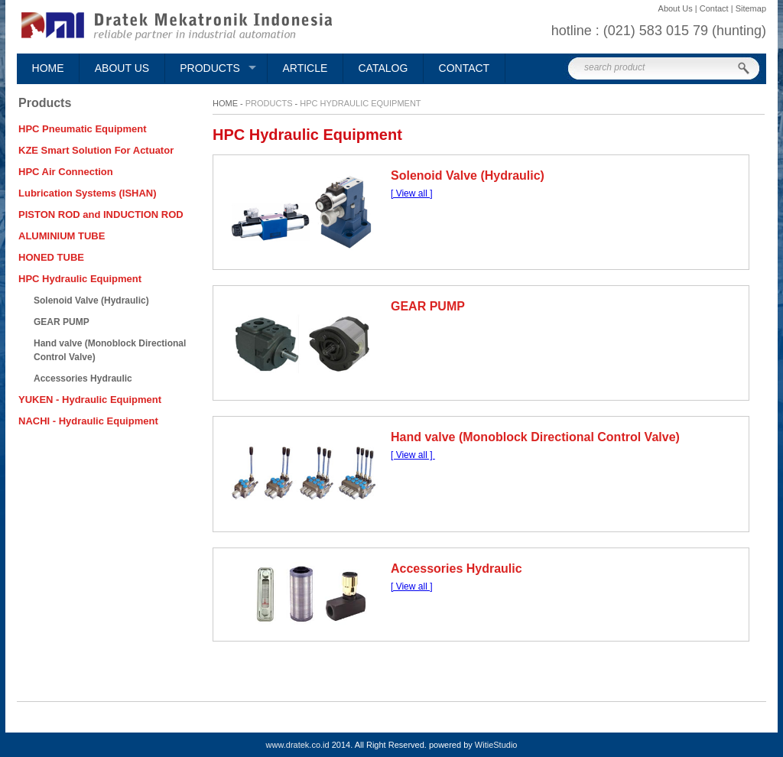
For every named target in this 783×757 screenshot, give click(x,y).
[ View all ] (411, 193)
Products (210, 68)
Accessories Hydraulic (456, 568)
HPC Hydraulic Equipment (360, 103)
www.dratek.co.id (298, 744)
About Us (122, 68)
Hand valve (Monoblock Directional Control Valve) (535, 436)
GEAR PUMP (428, 306)
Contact (464, 68)
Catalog (383, 68)
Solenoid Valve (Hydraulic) (467, 175)
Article (304, 68)
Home (48, 68)
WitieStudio (496, 744)
